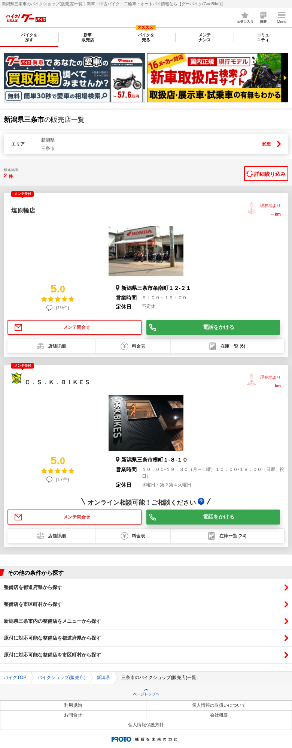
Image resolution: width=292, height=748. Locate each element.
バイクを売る (146, 37)
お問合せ (73, 715)
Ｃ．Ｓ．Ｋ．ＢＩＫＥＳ (57, 382)
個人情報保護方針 (146, 724)
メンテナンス (204, 37)
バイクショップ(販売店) (61, 677)
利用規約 (73, 705)
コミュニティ (263, 37)
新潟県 (103, 677)
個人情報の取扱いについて (219, 705)
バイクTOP (15, 677)
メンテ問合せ (76, 327)
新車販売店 (88, 37)
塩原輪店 (23, 210)
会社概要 (219, 715)
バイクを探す (29, 37)
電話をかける (218, 327)
